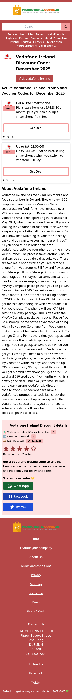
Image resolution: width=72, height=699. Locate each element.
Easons (23, 38)
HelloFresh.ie (55, 34)
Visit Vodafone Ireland (34, 79)
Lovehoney (46, 45)
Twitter (36, 682)
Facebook (36, 673)
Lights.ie (11, 38)
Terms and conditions (36, 566)
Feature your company (36, 548)
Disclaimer (36, 593)
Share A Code (35, 611)
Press (36, 602)
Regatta (26, 42)
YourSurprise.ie (27, 45)
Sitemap (36, 584)
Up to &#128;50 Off (30, 146)
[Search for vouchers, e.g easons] (31, 27)
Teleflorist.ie (55, 42)
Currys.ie (39, 42)
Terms (10, 136)
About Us (36, 557)
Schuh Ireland (36, 34)
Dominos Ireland (41, 38)
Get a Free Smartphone (33, 103)
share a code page (52, 466)
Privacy (36, 575)
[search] (65, 27)
